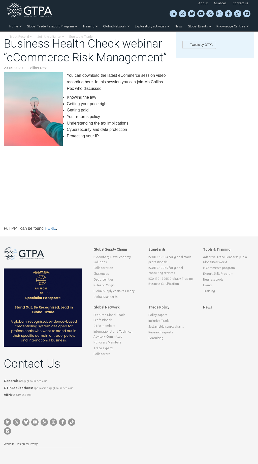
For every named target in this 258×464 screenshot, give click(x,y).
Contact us (240, 3)
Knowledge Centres (232, 26)
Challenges (101, 273)
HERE (50, 228)
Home (15, 26)
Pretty (34, 444)
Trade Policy (158, 307)
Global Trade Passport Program (52, 26)
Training (90, 26)
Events (207, 285)
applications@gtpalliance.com (53, 388)
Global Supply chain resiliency (114, 291)
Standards (157, 249)
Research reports (160, 332)
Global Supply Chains (110, 249)
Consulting (155, 338)
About (203, 3)
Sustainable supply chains (166, 326)
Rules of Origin (104, 285)
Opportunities (103, 279)
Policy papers (157, 315)
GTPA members (104, 325)
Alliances (220, 3)
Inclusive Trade (159, 320)
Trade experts (103, 348)
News (179, 26)
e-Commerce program (219, 267)
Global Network (116, 26)
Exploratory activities (152, 26)
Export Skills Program (218, 273)
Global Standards (105, 296)
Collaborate (101, 354)
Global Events (199, 26)
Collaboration (103, 267)
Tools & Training (217, 249)
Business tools (213, 279)
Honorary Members (107, 342)
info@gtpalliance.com (32, 380)
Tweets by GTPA (201, 45)
